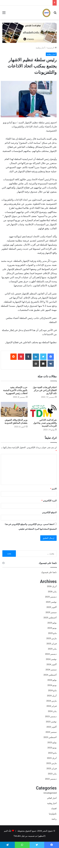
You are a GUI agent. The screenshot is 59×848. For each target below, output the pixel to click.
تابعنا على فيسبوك (49, 572)
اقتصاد (54, 808)
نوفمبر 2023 (51, 721)
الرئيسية (52, 48)
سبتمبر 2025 (51, 612)
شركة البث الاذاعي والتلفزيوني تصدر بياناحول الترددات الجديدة (45, 423)
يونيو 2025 (52, 628)
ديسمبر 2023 (51, 716)
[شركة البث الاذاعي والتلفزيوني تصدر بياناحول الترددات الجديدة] (43, 409)
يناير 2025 (52, 649)
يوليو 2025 (52, 623)
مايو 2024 (52, 690)
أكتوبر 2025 (52, 607)
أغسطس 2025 (50, 617)
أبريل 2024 (52, 695)
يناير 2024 (52, 711)
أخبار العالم (52, 798)
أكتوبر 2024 (52, 664)
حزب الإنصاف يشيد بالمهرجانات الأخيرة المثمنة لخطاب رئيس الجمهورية (15, 390)
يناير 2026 (52, 591)
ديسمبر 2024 (51, 654)
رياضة (54, 819)
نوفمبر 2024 (51, 659)
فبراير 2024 (52, 706)
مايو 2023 (52, 753)
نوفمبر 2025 (51, 602)
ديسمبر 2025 (51, 597)
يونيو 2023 (52, 747)
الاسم (53, 489)
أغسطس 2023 (50, 737)
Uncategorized (50, 793)
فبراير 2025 (52, 643)
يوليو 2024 (52, 680)
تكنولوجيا (53, 814)
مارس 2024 (51, 701)
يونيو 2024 (52, 685)
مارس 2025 (51, 638)
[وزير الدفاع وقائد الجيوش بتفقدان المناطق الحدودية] (14, 409)
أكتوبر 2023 (52, 727)
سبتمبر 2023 (51, 732)
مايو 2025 (52, 633)
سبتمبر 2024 (51, 669)
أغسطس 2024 (50, 675)
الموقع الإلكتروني (49, 512)
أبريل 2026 (52, 586)
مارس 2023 (51, 763)
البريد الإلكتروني (49, 500)
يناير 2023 (52, 773)
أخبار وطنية (40, 48)
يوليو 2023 (52, 742)
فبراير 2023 (52, 768)
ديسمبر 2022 (51, 779)
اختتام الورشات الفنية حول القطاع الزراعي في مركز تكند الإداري (45, 390)
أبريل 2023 (52, 758)
